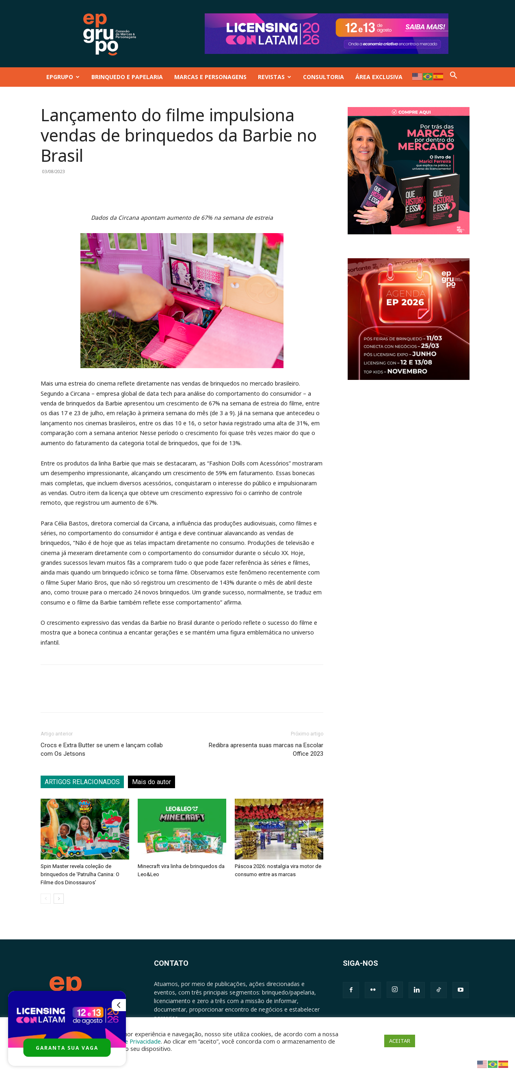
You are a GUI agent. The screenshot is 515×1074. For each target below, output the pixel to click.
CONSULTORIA (323, 77)
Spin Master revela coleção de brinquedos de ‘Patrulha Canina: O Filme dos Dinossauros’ (80, 874)
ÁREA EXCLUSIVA (378, 77)
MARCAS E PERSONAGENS (210, 77)
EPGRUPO (63, 77)
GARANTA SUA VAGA (67, 1047)
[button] (453, 77)
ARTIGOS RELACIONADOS (82, 782)
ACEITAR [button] (399, 1040)
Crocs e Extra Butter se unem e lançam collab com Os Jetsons (102, 749)
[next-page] (59, 899)
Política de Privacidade (130, 1041)
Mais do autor (151, 782)
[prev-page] (46, 899)
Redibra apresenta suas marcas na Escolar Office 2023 (266, 749)
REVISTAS (274, 77)
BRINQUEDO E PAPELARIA (127, 77)
